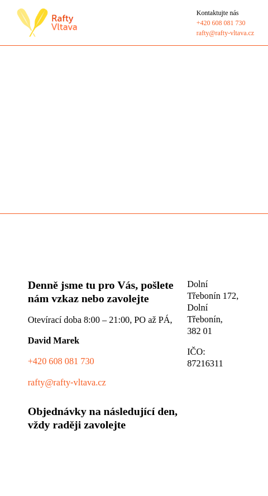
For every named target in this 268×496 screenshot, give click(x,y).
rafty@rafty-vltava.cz (67, 382)
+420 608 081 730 (61, 361)
